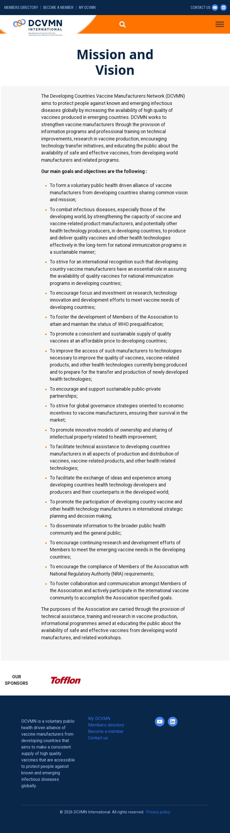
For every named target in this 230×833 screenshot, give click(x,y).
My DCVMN (87, 7)
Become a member (58, 7)
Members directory (21, 7)
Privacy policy (158, 812)
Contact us (201, 7)
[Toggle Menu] (219, 24)
